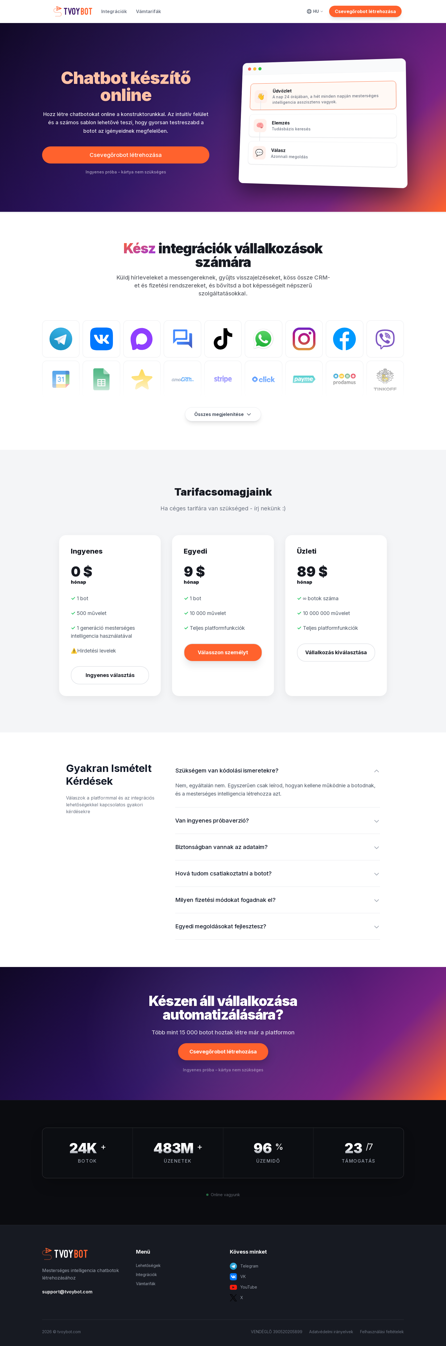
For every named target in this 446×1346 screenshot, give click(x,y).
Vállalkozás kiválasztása (336, 652)
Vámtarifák (148, 11)
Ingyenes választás (110, 675)
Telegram (244, 1266)
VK (238, 1276)
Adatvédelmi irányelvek (331, 1331)
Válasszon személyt (223, 652)
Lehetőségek (148, 1265)
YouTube (243, 1287)
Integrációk (114, 11)
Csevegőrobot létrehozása (365, 11)
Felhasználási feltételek (382, 1331)
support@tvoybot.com (67, 1292)
